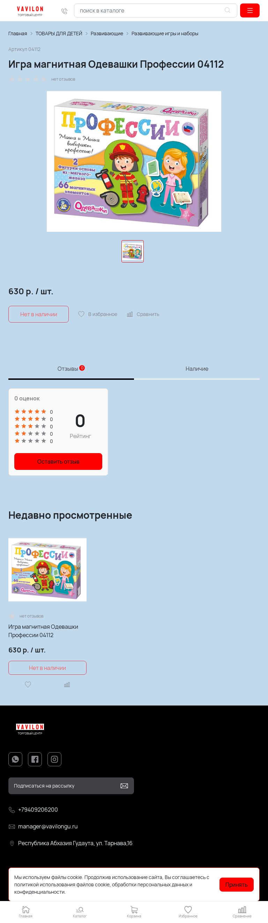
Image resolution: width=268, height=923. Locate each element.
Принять (236, 884)
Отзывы (71, 368)
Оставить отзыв (58, 461)
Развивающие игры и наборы (165, 33)
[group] (134, 161)
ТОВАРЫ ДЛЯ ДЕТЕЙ (59, 33)
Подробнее (80, 891)
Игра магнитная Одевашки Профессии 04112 (43, 631)
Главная (17, 33)
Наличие (197, 368)
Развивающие (107, 33)
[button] (250, 10)
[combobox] (155, 10)
